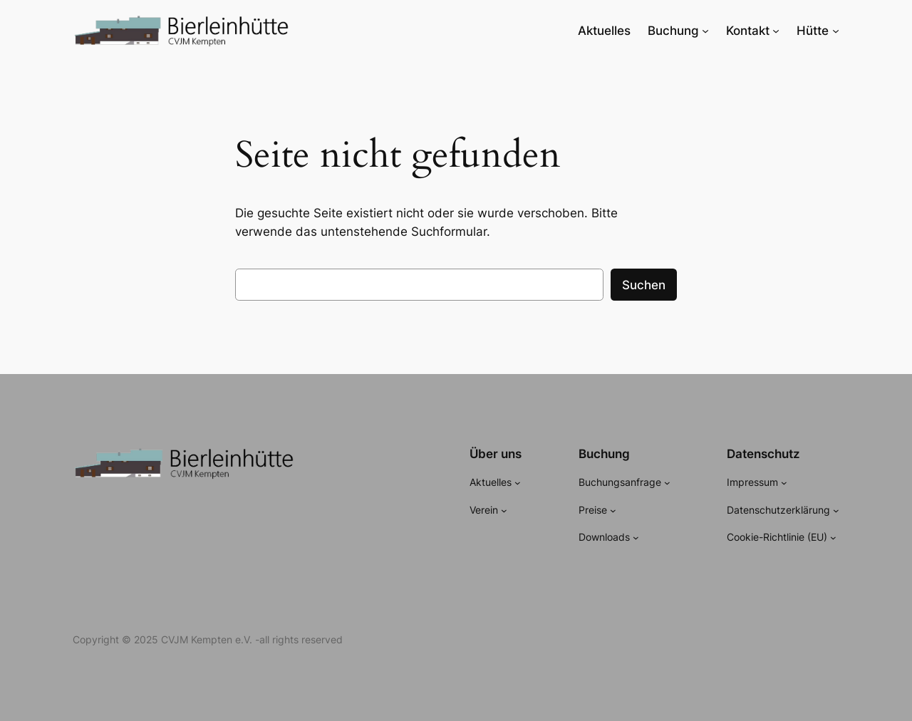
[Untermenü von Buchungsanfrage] (667, 482)
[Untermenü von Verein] (504, 510)
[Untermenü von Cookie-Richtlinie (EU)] (833, 537)
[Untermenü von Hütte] (835, 30)
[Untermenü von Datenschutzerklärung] (836, 510)
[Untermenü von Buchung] (705, 30)
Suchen (643, 285)
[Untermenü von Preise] (613, 510)
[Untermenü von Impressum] (784, 482)
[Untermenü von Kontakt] (775, 30)
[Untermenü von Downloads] (636, 537)
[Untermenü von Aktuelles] (517, 482)
